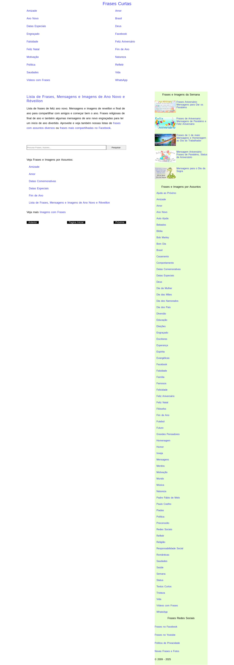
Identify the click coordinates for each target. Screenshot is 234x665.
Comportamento (165, 263)
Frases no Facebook (166, 626)
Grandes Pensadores (168, 434)
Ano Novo (33, 18)
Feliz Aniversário (125, 41)
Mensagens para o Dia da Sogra (180, 173)
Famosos (161, 383)
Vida (118, 72)
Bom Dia (161, 244)
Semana (161, 574)
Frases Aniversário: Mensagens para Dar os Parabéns (179, 107)
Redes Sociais (164, 529)
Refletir (119, 64)
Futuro (160, 428)
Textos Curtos (164, 586)
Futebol (161, 421)
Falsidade (32, 41)
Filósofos (161, 409)
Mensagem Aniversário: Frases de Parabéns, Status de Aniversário (181, 156)
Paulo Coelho (164, 504)
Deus (118, 26)
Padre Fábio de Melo (168, 497)
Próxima (119, 222)
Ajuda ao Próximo (166, 193)
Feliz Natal (33, 49)
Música (160, 485)
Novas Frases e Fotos (167, 651)
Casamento (163, 256)
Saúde (160, 567)
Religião (161, 542)
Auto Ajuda (162, 218)
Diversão (161, 313)
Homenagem (163, 440)
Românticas (163, 554)
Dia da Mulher (164, 288)
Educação (162, 320)
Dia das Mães (164, 294)
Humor (160, 447)
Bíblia (160, 231)
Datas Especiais (36, 26)
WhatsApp (121, 80)
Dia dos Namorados (167, 301)
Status (160, 580)
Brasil (118, 18)
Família (160, 377)
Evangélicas (163, 358)
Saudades (33, 72)
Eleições (161, 326)
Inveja (160, 453)
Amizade (32, 10)
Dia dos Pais (164, 307)
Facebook (121, 33)
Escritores (162, 339)
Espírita (161, 351)
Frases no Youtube (165, 635)
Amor (118, 10)
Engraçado (33, 33)
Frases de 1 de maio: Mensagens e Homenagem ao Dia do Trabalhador (180, 140)
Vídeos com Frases (38, 80)
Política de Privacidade (167, 643)
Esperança (162, 345)
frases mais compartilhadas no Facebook (85, 127)
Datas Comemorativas (169, 269)
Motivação (33, 56)
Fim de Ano (122, 49)
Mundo (160, 478)
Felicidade (162, 389)
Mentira (161, 466)
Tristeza (161, 593)
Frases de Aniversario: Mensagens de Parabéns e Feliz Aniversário (180, 123)
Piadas (160, 510)
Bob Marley (163, 237)
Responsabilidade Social (170, 548)
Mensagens (163, 459)
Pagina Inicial (76, 222)
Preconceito (163, 523)
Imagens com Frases (53, 212)
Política (31, 64)
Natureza (120, 56)
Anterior (32, 222)
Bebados (161, 224)
